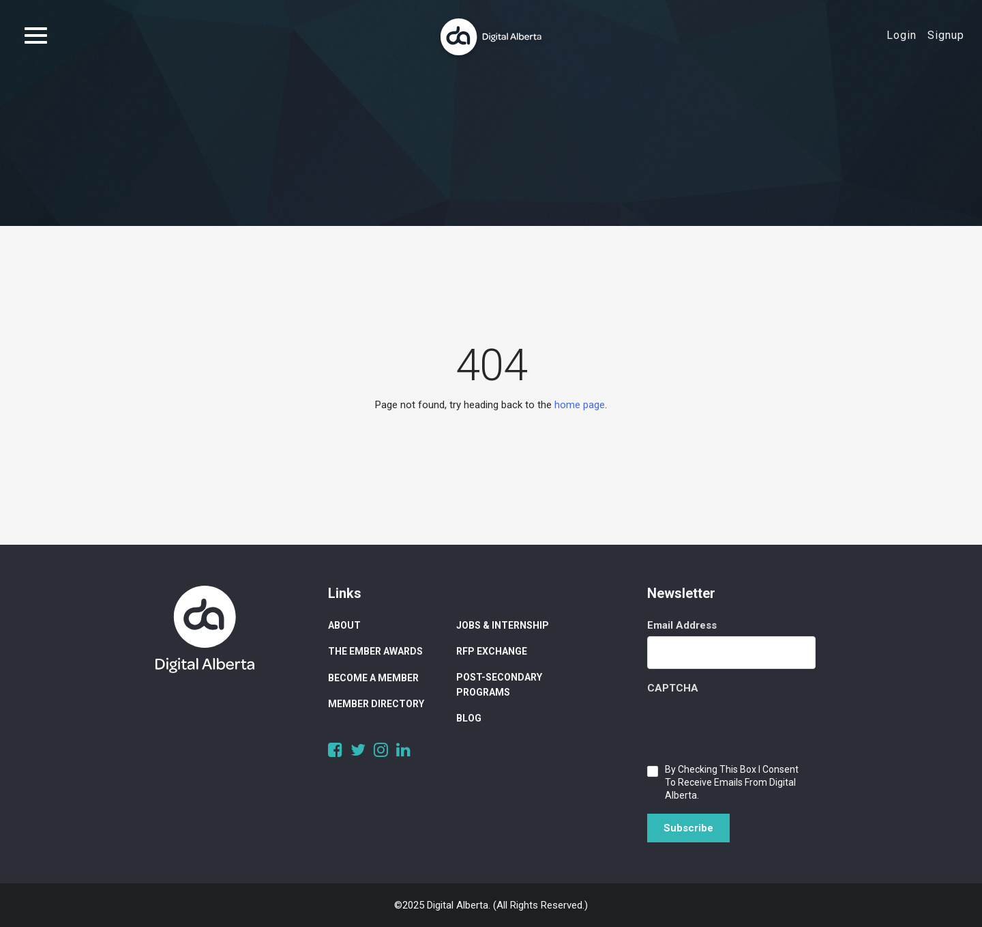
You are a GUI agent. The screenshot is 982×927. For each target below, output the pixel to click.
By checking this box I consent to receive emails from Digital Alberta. (732, 782)
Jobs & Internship (502, 625)
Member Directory (376, 703)
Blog (468, 718)
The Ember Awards (375, 651)
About (344, 625)
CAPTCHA (672, 688)
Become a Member (373, 677)
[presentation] (750, 725)
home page (579, 405)
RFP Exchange (491, 651)
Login (902, 35)
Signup (945, 35)
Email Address (682, 625)
